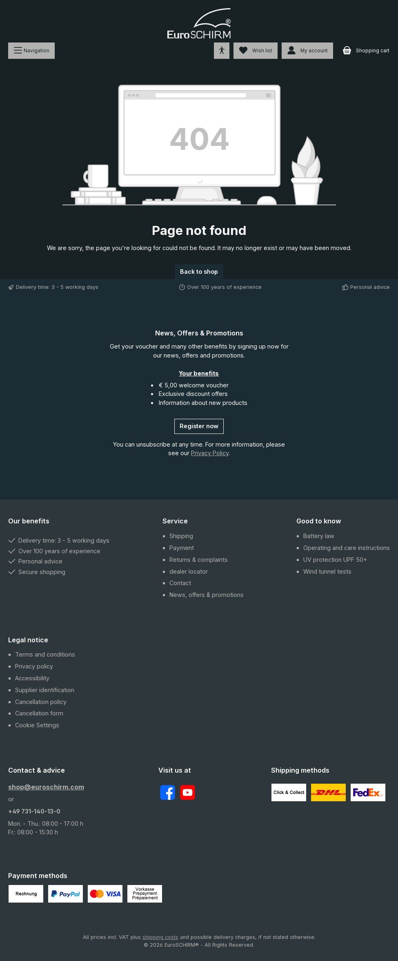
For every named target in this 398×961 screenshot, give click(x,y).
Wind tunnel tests (327, 571)
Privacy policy (34, 666)
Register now (199, 425)
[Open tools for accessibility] (221, 50)
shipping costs (160, 937)
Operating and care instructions (346, 547)
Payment (181, 547)
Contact (180, 582)
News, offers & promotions (206, 594)
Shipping (181, 535)
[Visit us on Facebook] (167, 792)
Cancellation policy (41, 701)
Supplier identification (44, 689)
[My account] (307, 50)
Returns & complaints (198, 559)
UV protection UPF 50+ (335, 559)
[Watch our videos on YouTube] (187, 792)
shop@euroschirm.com (46, 787)
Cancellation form (39, 713)
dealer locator (188, 571)
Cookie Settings (37, 725)
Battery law (318, 535)
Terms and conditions (45, 654)
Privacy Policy (210, 452)
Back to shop (199, 271)
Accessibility (32, 678)
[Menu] (31, 50)
